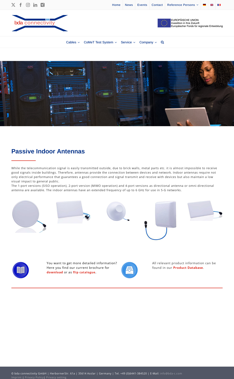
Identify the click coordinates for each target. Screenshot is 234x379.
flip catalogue (84, 272)
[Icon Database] (129, 263)
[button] (162, 42)
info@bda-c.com (171, 372)
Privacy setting (56, 376)
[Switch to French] (219, 5)
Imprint (16, 376)
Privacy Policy (34, 376)
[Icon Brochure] (21, 263)
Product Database (188, 268)
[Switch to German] (204, 5)
